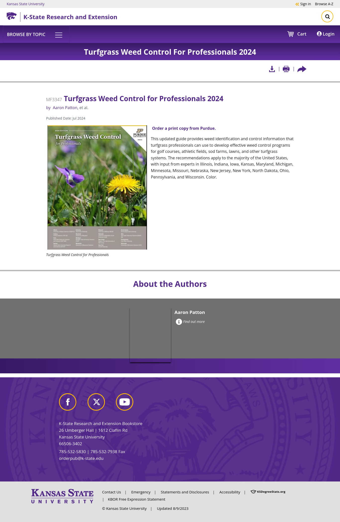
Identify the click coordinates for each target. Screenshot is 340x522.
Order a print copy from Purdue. (184, 128)
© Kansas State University (124, 508)
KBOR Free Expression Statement (136, 499)
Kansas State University (26, 3)
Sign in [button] (303, 3)
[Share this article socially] (301, 68)
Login (326, 34)
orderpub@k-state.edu (81, 458)
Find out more (190, 321)
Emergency (140, 491)
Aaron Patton (65, 107)
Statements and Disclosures (185, 491)
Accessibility (229, 491)
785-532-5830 (72, 451)
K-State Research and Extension (70, 17)
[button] (36, 34)
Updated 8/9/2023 (173, 508)
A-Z (324, 3)
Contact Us (111, 491)
